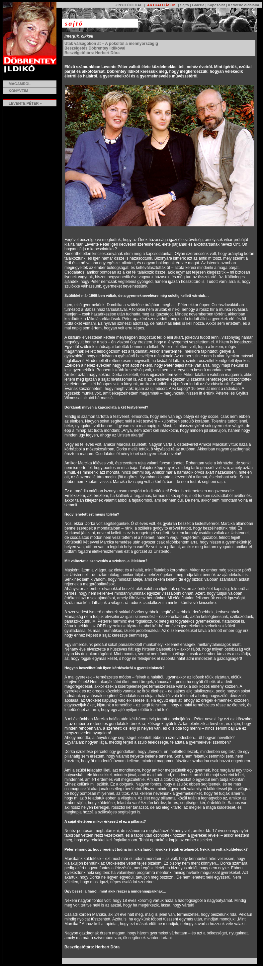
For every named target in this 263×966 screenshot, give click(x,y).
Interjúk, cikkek (78, 36)
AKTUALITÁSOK (161, 5)
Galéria (198, 5)
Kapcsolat (216, 5)
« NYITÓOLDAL (129, 5)
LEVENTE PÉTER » (22, 103)
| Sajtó (183, 5)
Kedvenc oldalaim (243, 5)
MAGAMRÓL (20, 84)
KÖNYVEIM (18, 91)
